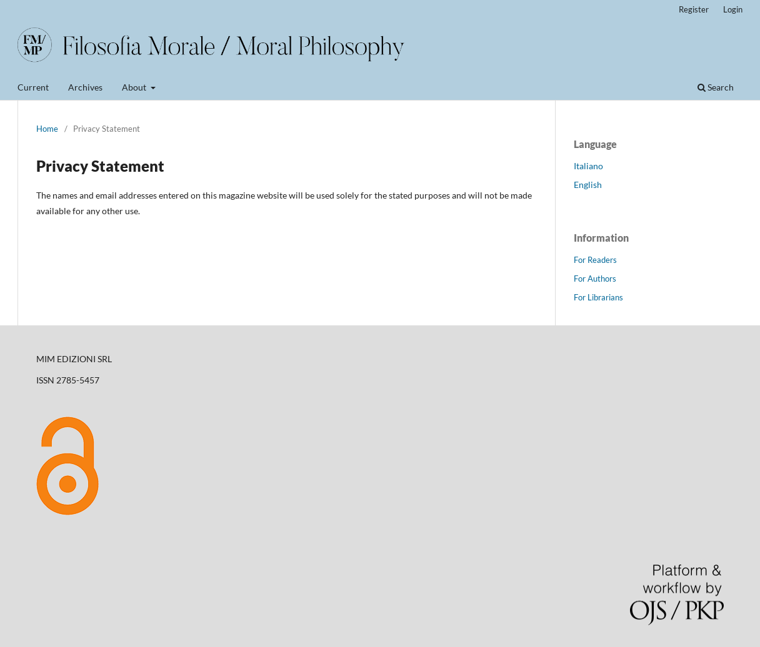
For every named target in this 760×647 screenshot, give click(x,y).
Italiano (588, 166)
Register (694, 9)
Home (47, 129)
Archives (85, 87)
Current (33, 87)
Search (716, 87)
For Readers (595, 260)
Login (732, 9)
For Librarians (598, 297)
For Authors (595, 279)
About (135, 87)
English (588, 184)
